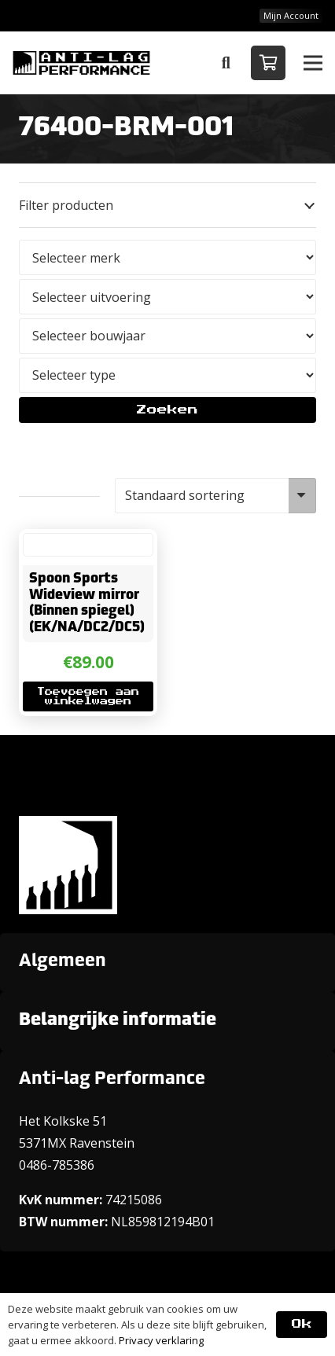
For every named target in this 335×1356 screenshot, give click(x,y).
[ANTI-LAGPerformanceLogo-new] (81, 63)
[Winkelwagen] (268, 63)
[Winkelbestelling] (215, 495)
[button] (225, 62)
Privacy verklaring (161, 1340)
